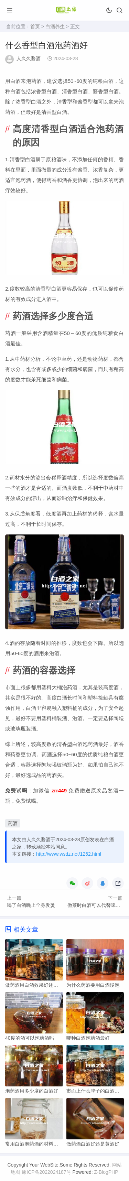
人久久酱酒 (29, 58)
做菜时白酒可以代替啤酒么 (96, 905)
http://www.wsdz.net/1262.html (68, 854)
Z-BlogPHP (106, 1172)
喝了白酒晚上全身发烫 (31, 905)
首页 (35, 26)
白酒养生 (55, 26)
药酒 (13, 823)
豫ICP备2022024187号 (46, 1172)
